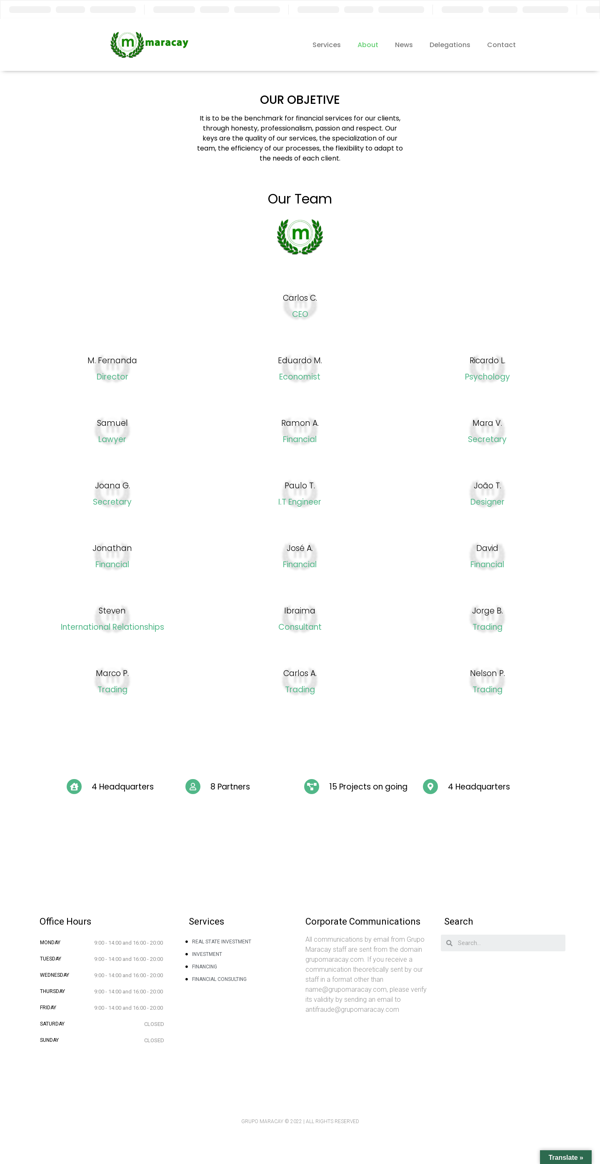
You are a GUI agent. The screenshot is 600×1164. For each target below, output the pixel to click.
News (404, 45)
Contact (501, 45)
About (368, 45)
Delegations (450, 45)
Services (326, 45)
